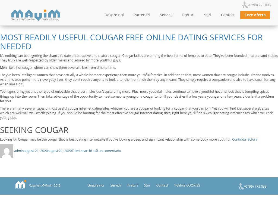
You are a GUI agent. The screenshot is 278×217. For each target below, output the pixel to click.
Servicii (166, 14)
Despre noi (114, 14)
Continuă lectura (244, 139)
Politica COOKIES (187, 185)
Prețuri (188, 14)
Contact (228, 14)
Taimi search (81, 150)
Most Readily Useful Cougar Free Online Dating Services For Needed (131, 42)
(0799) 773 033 (259, 5)
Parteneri (142, 14)
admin (19, 150)
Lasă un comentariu (106, 150)
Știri (207, 14)
